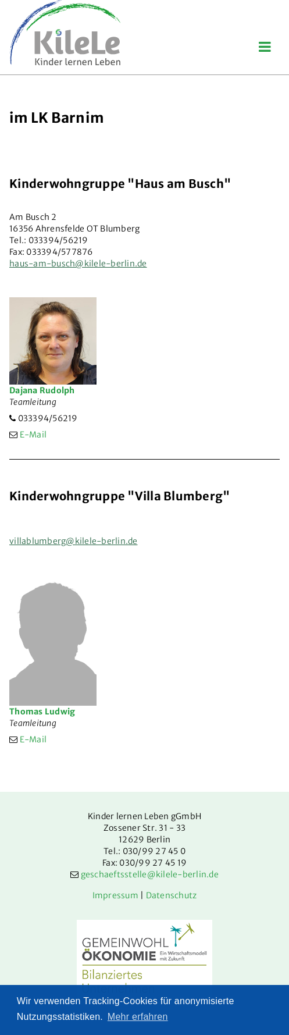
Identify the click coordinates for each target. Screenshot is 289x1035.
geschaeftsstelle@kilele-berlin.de (150, 874)
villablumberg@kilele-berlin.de (73, 541)
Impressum (115, 895)
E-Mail (33, 434)
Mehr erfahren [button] (138, 1017)
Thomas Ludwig (42, 711)
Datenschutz (171, 895)
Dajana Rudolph (42, 390)
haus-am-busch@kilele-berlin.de (78, 263)
